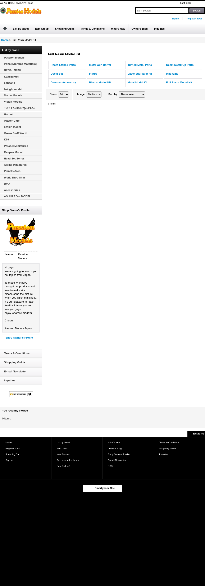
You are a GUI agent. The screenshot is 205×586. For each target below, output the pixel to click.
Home (8, 442)
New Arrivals (63, 454)
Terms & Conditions (17, 353)
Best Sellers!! (63, 466)
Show (53, 94)
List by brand (63, 442)
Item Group (62, 448)
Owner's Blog (115, 448)
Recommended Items (68, 460)
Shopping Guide (14, 362)
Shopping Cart (12, 454)
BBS (110, 466)
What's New (114, 442)
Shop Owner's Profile (19, 337)
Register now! (194, 18)
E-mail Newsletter (15, 371)
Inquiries (9, 380)
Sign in (175, 18)
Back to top (198, 434)
